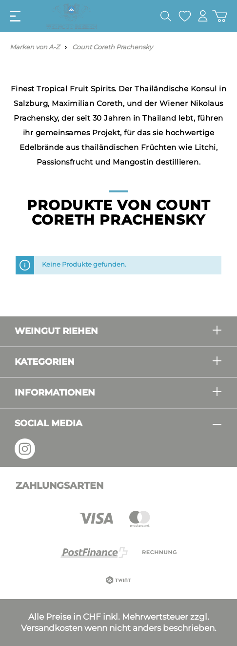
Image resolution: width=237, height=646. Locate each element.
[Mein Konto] (203, 15)
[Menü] (15, 16)
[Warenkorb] (219, 16)
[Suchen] (166, 16)
